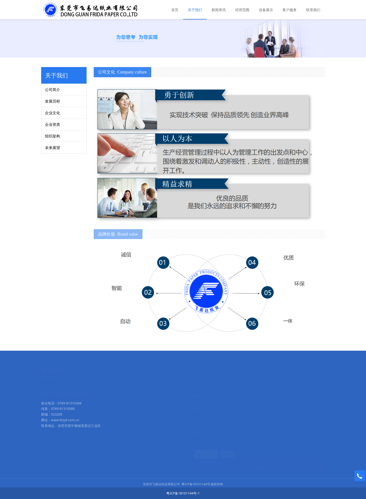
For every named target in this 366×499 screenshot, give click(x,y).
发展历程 (52, 101)
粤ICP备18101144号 (195, 487)
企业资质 (52, 124)
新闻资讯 (219, 9)
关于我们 (195, 9)
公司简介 (52, 89)
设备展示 (266, 9)
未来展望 (52, 147)
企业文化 (52, 112)
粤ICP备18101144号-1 (183, 493)
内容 (197, 432)
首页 (174, 9)
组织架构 (52, 136)
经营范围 (242, 9)
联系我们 (313, 9)
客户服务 (289, 9)
